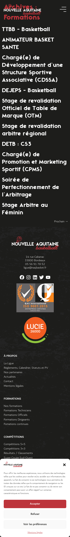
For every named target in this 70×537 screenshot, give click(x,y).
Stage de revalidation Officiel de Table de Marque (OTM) (31, 108)
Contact (8, 381)
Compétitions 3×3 (14, 448)
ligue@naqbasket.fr (35, 267)
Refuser (35, 515)
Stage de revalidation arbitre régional (31, 129)
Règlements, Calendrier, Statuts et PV (26, 368)
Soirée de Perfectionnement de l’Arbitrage (30, 187)
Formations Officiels (15, 415)
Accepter (35, 505)
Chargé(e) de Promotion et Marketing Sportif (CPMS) (34, 161)
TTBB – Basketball (26, 29)
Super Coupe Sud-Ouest (18, 458)
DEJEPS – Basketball (29, 90)
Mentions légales (35, 534)
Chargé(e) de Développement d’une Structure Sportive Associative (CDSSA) (32, 68)
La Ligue (9, 363)
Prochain (61, 221)
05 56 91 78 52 (35, 264)
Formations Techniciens (17, 410)
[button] (64, 466)
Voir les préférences (35, 526)
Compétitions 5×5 (14, 444)
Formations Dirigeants (17, 419)
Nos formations (13, 406)
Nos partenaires (13, 372)
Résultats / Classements (18, 453)
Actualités (10, 377)
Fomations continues (16, 424)
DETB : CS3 (16, 143)
